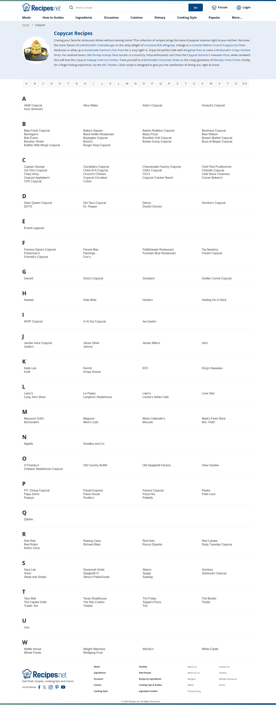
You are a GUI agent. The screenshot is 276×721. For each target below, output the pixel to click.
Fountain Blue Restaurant (159, 253)
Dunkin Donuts (152, 206)
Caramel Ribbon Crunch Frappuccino (215, 45)
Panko (206, 490)
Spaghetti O (91, 573)
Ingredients (84, 17)
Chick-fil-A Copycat (95, 170)
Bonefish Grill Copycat (157, 137)
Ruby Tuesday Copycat (217, 544)
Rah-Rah (30, 540)
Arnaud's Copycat (213, 105)
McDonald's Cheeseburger (98, 45)
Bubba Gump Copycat (157, 141)
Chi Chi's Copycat (35, 170)
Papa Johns (32, 493)
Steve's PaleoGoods (96, 576)
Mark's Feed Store (214, 418)
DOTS (28, 206)
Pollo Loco (209, 493)
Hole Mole (89, 299)
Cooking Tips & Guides (150, 684)
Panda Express (93, 490)
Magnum (89, 418)
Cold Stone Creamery (216, 173)
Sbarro (147, 569)
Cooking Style (101, 691)
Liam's (147, 393)
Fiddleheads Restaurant (158, 249)
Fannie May (91, 249)
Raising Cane (92, 540)
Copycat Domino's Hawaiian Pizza (208, 55)
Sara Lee (30, 569)
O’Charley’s (31, 465)
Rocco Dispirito (152, 544)
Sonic (27, 573)
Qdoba (28, 519)
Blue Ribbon (210, 134)
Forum (219, 7)
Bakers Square (93, 130)
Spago (147, 573)
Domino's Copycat (213, 202)
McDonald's (31, 422)
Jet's (205, 342)
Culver (87, 181)
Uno (26, 627)
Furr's (87, 256)
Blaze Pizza (150, 134)
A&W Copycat (33, 105)
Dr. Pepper (90, 206)
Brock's (88, 141)
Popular (214, 17)
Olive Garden (210, 465)
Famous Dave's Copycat (40, 249)
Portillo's (88, 497)
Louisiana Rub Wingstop (159, 45)
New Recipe (145, 672)
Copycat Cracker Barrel (158, 177)
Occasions (111, 17)
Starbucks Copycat (214, 573)
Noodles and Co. (94, 443)
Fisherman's (32, 253)
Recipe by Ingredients (150, 678)
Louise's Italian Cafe (156, 396)
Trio (145, 605)
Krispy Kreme (92, 371)
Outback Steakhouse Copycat (43, 468)
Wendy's (148, 648)
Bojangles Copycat (95, 137)
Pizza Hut (149, 493)
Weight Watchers (94, 648)
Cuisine (97, 684)
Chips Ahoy (31, 173)
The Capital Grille (35, 601)
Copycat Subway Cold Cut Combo (97, 59)
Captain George (34, 166)
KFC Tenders (110, 64)
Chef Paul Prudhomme (216, 166)
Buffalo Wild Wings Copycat (42, 145)
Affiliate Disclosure (228, 678)
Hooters (148, 299)
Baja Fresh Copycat (37, 130)
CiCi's (146, 173)
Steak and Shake (35, 576)
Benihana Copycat (214, 130)
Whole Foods (32, 652)
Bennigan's (31, 134)
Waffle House (32, 648)
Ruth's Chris (32, 547)
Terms (222, 684)
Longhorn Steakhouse (97, 396)
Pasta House (91, 493)
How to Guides (53, 17)
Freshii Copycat (212, 253)
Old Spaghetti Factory (157, 465)
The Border (209, 598)
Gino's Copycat (93, 278)
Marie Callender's (154, 418)
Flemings (89, 253)
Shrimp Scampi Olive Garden (110, 55)
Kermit (87, 368)
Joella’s (29, 346)
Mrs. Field (208, 422)
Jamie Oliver (91, 342)
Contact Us (224, 666)
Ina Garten (150, 321)
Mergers (192, 678)
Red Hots (149, 540)
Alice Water (90, 105)
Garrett (28, 278)
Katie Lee (30, 368)
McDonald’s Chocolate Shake (161, 59)
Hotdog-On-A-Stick (214, 299)
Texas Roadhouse (95, 598)
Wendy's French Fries (226, 59)
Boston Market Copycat (217, 137)
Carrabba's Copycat (96, 166)
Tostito (206, 601)
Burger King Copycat (96, 145)
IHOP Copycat (33, 321)
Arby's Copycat (152, 105)
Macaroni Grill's (34, 418)
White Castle (210, 648)
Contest (222, 672)
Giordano (149, 278)
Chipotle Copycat (213, 170)
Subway (148, 576)
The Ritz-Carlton (94, 601)
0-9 (245, 83)
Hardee (29, 299)
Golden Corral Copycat (217, 278)
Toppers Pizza (152, 601)
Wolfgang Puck (93, 652)
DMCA (191, 684)
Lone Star (208, 393)
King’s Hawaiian (212, 368)
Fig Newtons (210, 249)
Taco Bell (30, 598)
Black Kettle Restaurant (98, 134)
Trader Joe (31, 605)
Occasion (98, 678)
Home (26, 24)
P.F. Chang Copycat (37, 490)
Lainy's (28, 393)
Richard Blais (92, 544)
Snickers (207, 569)
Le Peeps (89, 393)
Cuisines (137, 17)
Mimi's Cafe (91, 422)
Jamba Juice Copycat (38, 342)
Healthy (143, 666)
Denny (147, 202)
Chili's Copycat (152, 170)
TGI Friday (150, 598)
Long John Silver (35, 396)
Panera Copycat (153, 490)
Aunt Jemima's (33, 108)
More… (237, 17)
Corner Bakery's (212, 177)
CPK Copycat (33, 181)
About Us (192, 666)
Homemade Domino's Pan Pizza (104, 50)
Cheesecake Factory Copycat (162, 166)
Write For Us (194, 672)
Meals (97, 666)
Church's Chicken (94, 173)
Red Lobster (210, 540)
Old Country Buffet (95, 465)
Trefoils (88, 605)
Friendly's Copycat (36, 256)
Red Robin (31, 544)
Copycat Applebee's (37, 177)
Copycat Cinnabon (95, 177)
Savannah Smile (94, 569)
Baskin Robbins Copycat (158, 130)
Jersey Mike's (151, 342)
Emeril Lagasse (34, 227)
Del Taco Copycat (94, 202)
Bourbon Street (34, 141)
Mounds (148, 422)
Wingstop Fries (192, 50)
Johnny (88, 346)
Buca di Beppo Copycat (217, 141)
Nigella (28, 443)
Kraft (27, 371)
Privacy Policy (194, 691)
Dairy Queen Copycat (38, 202)
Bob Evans (31, 137)
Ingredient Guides (148, 691)
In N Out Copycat (94, 321)
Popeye (29, 497)
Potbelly (148, 497)
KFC (145, 368)
